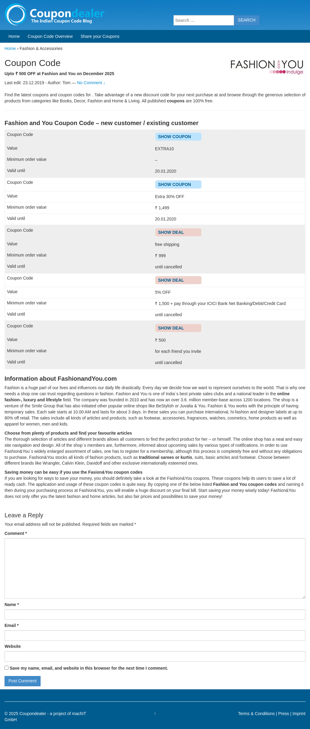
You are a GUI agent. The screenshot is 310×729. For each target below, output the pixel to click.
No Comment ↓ (91, 82)
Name (12, 604)
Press (283, 713)
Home (14, 36)
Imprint (298, 713)
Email (12, 625)
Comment (16, 533)
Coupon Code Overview (50, 36)
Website (13, 646)
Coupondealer (32, 713)
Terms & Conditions (256, 713)
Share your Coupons (100, 36)
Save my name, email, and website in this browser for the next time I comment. (89, 668)
